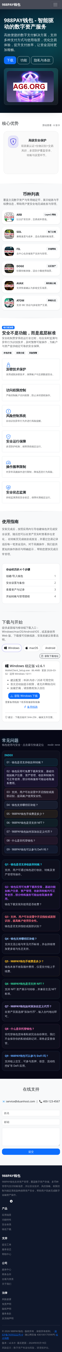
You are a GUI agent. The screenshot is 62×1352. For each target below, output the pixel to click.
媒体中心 (6, 1269)
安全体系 (6, 1224)
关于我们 (6, 1283)
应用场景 (6, 1214)
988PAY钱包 (11, 4)
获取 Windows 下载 (24, 696)
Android (50, 648)
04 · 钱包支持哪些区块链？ (22, 805)
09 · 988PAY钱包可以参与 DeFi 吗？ (28, 849)
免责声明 (6, 1303)
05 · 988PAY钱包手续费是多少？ (26, 814)
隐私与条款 (42, 60)
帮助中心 (6, 1254)
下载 (10, 60)
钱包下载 (6, 1229)
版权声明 (6, 1308)
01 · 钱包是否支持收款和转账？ (25, 762)
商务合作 (6, 1274)
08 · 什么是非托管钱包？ (21, 840)
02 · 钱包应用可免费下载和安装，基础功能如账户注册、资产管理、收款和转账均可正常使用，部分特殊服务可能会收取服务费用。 (30, 777)
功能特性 (6, 1219)
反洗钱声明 (8, 1318)
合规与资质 (8, 1279)
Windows (11, 648)
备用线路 (31, 707)
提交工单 (6, 1244)
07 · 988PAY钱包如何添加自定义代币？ (30, 831)
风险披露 (6, 1299)
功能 (23, 60)
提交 (31, 1152)
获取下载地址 (50, 656)
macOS (31, 648)
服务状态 (6, 1249)
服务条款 (6, 1313)
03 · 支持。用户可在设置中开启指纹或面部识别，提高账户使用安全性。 (30, 794)
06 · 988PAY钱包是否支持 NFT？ (26, 822)
